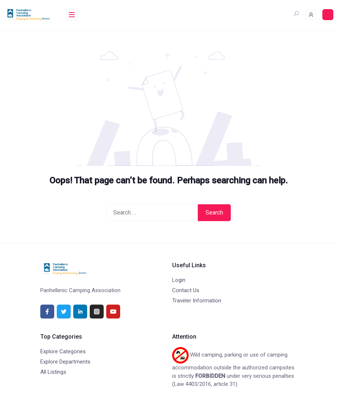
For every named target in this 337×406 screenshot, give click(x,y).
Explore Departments (65, 361)
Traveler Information (196, 300)
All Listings (53, 372)
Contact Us (185, 290)
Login (178, 280)
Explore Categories (63, 351)
